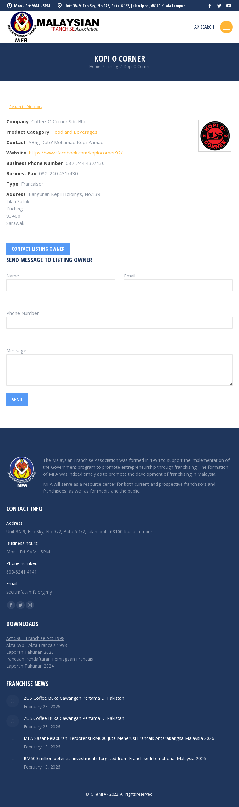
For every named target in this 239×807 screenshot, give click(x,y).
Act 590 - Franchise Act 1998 (35, 638)
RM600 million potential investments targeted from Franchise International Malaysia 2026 (115, 758)
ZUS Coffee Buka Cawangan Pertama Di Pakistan (74, 698)
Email (129, 275)
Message (16, 350)
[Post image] (12, 701)
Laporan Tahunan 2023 (30, 652)
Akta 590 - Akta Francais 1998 (36, 645)
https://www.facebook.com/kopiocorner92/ (76, 152)
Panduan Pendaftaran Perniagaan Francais (49, 659)
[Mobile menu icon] (226, 27)
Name (12, 275)
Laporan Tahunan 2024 (30, 666)
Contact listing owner (38, 248)
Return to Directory (25, 106)
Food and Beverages (74, 132)
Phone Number (22, 313)
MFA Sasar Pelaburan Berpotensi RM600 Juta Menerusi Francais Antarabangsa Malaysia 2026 (119, 738)
